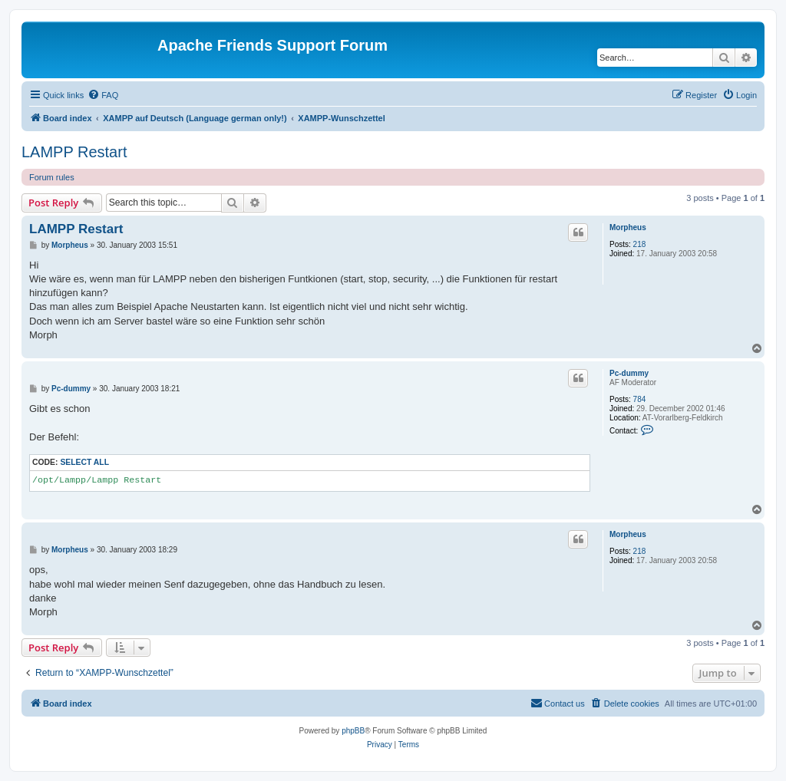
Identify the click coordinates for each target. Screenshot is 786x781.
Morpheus (627, 227)
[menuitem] (103, 95)
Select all (84, 462)
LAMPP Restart (74, 151)
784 (639, 399)
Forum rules (51, 177)
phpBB (353, 731)
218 (639, 244)
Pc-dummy (629, 373)
